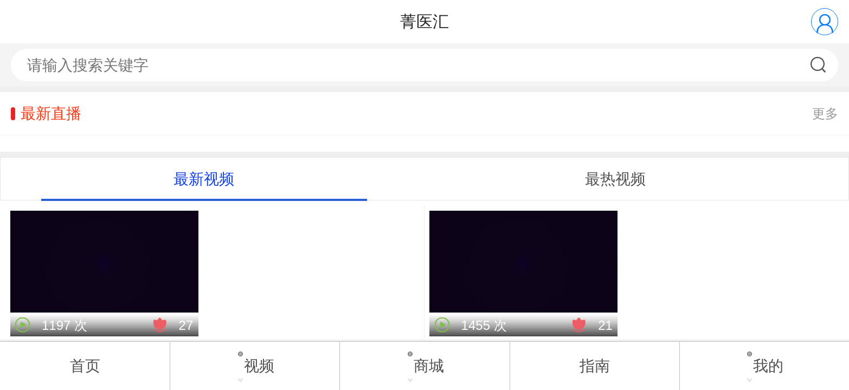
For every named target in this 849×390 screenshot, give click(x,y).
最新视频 (203, 179)
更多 (825, 113)
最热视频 (615, 179)
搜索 (819, 65)
